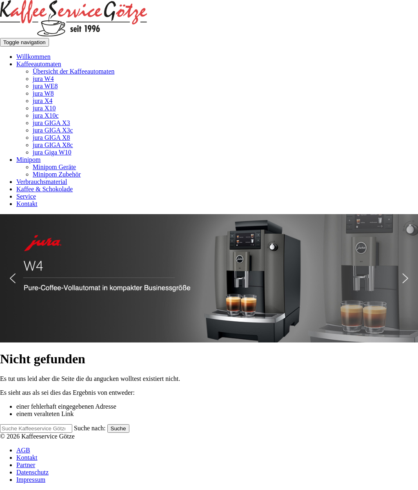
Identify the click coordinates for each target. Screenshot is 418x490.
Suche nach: (90, 428)
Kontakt (27, 203)
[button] (209, 278)
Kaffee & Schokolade (44, 189)
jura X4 (42, 100)
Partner (25, 464)
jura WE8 (45, 86)
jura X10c (46, 115)
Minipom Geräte (54, 166)
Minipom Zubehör (57, 174)
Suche (118, 428)
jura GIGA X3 (51, 122)
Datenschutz (32, 472)
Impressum (30, 479)
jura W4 (43, 78)
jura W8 (43, 93)
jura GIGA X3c (53, 130)
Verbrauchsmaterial (41, 181)
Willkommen (33, 56)
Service (26, 196)
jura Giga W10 (52, 152)
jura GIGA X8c (53, 144)
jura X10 (44, 108)
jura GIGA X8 (51, 137)
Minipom (28, 159)
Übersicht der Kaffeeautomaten (74, 71)
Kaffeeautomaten (38, 63)
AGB (23, 450)
